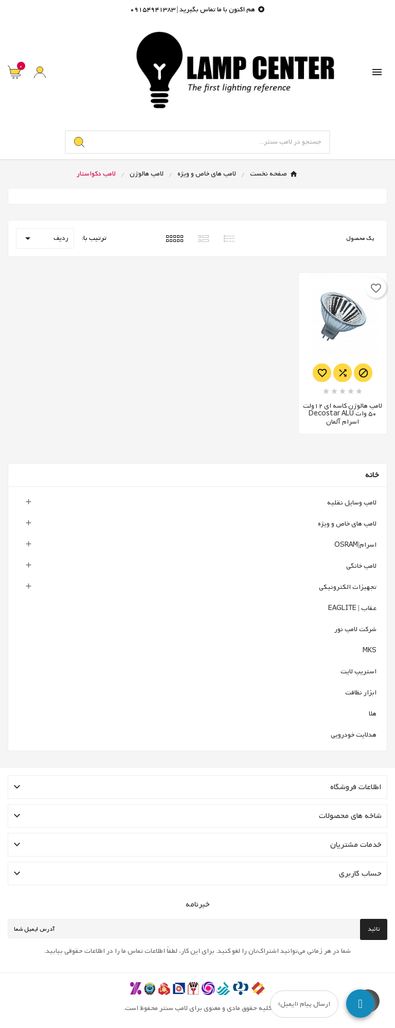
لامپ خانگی (361, 566)
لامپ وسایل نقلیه (351, 502)
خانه (372, 475)
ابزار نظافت (360, 692)
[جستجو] (211, 142)
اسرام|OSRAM (355, 544)
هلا (372, 713)
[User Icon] (40, 72)
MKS (369, 650)
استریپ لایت (358, 671)
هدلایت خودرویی (353, 734)
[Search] (79, 142)
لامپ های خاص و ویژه (347, 523)
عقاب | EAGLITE (352, 608)
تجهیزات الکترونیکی (347, 587)
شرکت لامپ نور (355, 629)
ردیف (45, 238)
